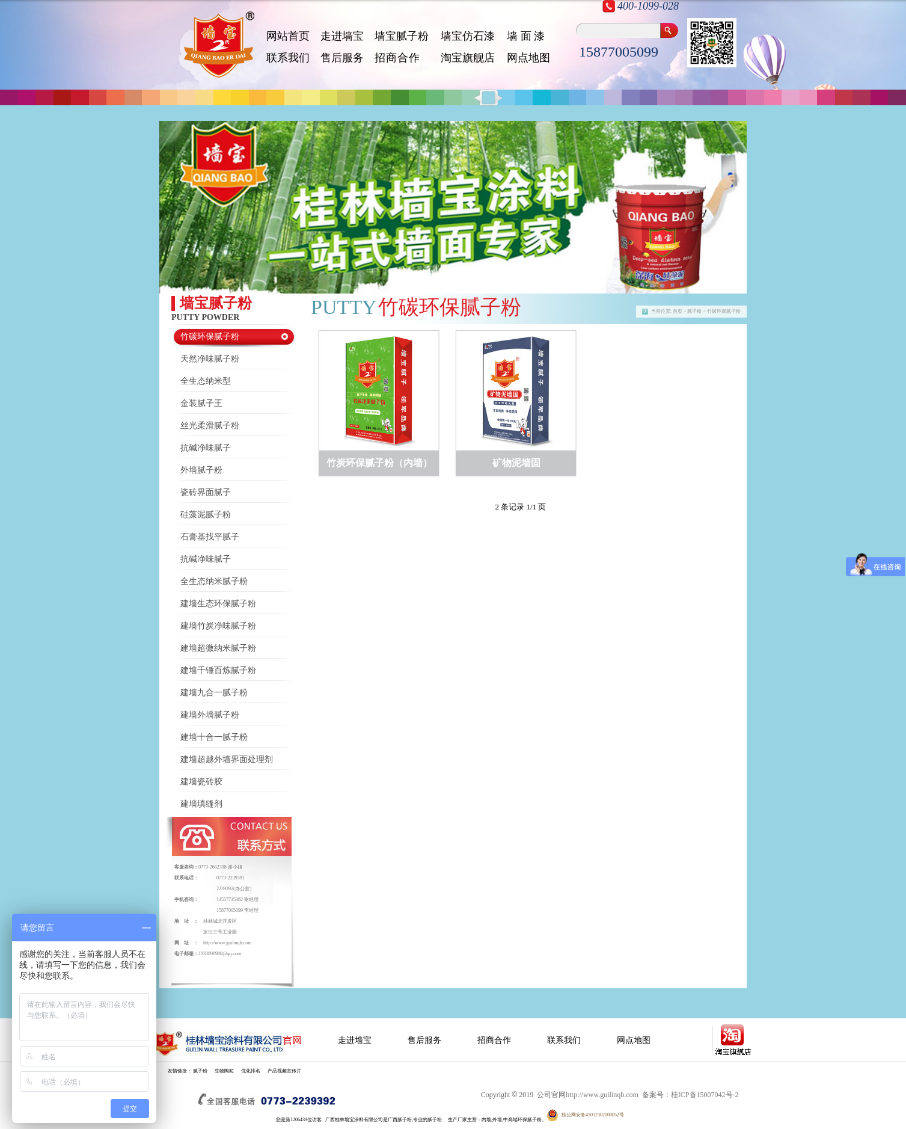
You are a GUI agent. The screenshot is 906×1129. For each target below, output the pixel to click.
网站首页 (288, 36)
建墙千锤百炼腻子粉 (218, 670)
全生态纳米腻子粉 (214, 581)
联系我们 (288, 58)
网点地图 (528, 58)
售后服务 (342, 58)
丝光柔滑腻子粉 (209, 425)
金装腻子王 (201, 403)
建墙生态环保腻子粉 (218, 603)
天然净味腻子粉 (209, 358)
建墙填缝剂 (201, 803)
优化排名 (250, 1071)
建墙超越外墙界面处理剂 (226, 759)
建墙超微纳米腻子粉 (218, 648)
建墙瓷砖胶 (201, 781)
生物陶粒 (224, 1071)
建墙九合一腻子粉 (214, 692)
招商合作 (494, 1040)
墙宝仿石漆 (468, 36)
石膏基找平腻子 (209, 536)
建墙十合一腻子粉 (214, 737)
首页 (677, 311)
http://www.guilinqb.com (227, 943)
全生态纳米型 (205, 381)
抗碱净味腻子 (205, 447)
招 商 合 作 (396, 58)
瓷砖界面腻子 (205, 492)
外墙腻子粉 (201, 470)
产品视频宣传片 (284, 1071)
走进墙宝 (342, 36)
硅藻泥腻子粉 (205, 514)
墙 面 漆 (526, 36)
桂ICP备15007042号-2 (705, 1095)
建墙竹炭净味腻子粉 (218, 625)
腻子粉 (200, 1071)
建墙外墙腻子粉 (209, 714)
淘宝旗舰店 (468, 58)
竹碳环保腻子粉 (209, 336)
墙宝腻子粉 (402, 36)
